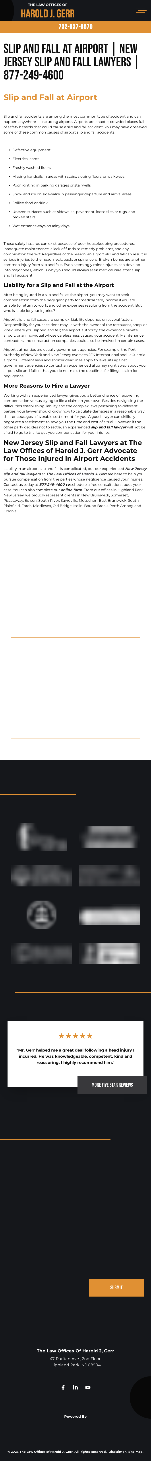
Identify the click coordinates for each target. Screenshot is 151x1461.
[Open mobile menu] (140, 10)
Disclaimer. (117, 1452)
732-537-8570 (75, 27)
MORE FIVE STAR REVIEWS (112, 1085)
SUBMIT (116, 1287)
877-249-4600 (52, 485)
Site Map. (135, 1452)
